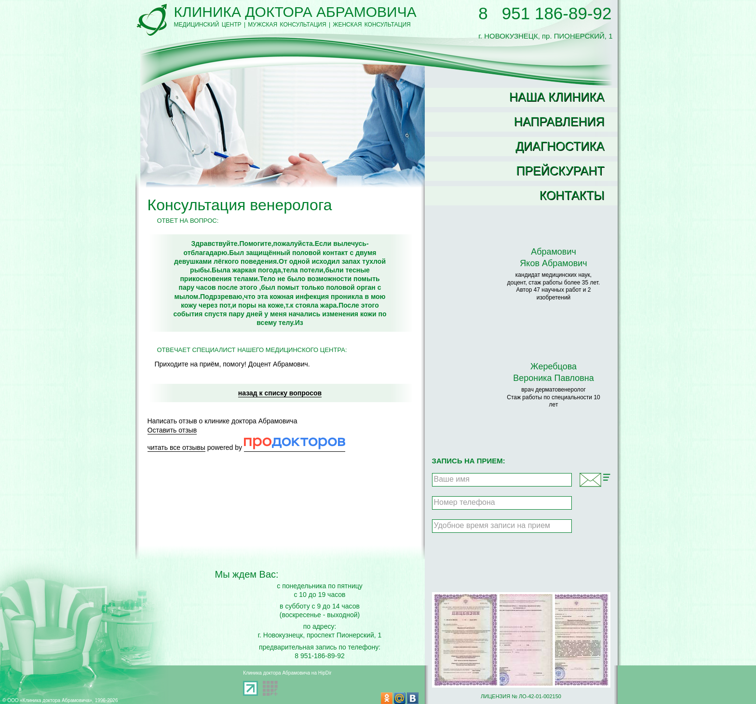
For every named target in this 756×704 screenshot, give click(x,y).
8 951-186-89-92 (320, 656)
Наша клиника (556, 97)
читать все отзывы (176, 447)
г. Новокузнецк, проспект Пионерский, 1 (320, 635)
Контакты (572, 195)
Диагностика (559, 146)
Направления (559, 121)
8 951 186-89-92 (544, 13)
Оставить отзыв (172, 430)
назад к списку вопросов (280, 393)
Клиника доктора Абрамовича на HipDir (287, 673)
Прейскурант (560, 170)
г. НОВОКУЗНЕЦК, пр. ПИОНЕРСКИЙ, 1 (545, 32)
